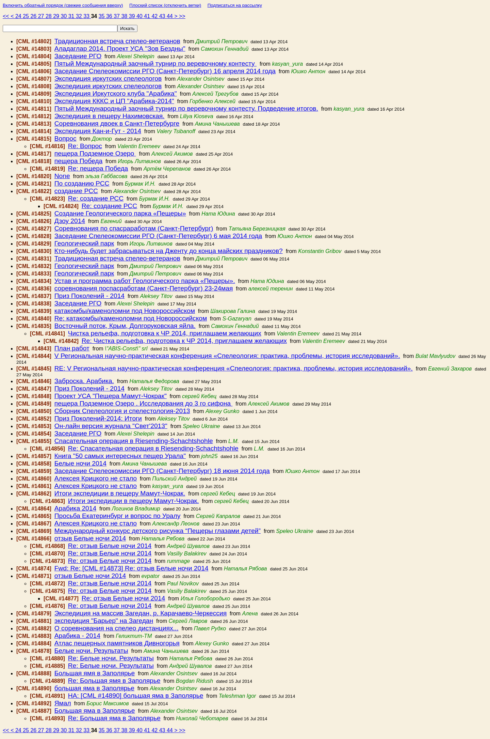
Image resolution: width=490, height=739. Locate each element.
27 (42, 16)
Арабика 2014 (75, 508)
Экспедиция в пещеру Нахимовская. (109, 116)
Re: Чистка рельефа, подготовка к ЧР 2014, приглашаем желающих (184, 340)
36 (110, 16)
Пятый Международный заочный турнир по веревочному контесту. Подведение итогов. (186, 108)
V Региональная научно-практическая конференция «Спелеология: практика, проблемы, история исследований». (227, 355)
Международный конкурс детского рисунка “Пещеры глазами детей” (157, 530)
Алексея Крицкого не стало (95, 478)
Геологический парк (84, 243)
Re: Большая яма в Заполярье (114, 718)
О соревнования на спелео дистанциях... (116, 628)
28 (49, 16)
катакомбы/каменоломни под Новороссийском (124, 310)
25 (26, 16)
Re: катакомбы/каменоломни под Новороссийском (130, 318)
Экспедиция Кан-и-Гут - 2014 (97, 131)
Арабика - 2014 (77, 635)
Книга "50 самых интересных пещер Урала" (120, 455)
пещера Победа (78, 160)
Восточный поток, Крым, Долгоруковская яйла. (125, 325)
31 (72, 16)
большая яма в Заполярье (94, 688)
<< (7, 16)
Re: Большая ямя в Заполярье (114, 680)
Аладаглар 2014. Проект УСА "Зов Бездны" (119, 48)
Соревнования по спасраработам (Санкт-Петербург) (133, 228)
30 (64, 16)
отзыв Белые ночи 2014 (90, 538)
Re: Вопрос (85, 146)
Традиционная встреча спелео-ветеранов (117, 41)
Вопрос (65, 138)
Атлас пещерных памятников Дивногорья (117, 643)
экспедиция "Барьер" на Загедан (103, 620)
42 (155, 16)
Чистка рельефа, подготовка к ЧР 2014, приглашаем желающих (164, 333)
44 (170, 16)
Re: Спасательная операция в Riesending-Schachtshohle (153, 448)
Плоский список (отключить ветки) (165, 5)
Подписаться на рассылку (235, 5)
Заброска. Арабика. (84, 380)
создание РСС (76, 190)
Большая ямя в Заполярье (94, 673)
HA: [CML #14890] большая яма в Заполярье (135, 695)
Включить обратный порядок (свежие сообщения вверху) (63, 5)
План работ (71, 348)
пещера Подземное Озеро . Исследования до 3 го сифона (143, 403)
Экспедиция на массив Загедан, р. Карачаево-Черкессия (140, 613)
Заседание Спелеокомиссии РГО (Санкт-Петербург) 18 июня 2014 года (162, 470)
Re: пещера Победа (98, 168)
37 (117, 16)
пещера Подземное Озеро (95, 153)
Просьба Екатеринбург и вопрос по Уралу (117, 515)
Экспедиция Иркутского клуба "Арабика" (115, 93)
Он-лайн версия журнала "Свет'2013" (110, 425)
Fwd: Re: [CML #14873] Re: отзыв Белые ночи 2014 (131, 568)
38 (125, 16)
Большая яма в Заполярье (94, 710)
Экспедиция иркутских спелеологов (108, 78)
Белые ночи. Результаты (91, 650)
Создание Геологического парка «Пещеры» (120, 213)
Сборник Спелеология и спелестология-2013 (122, 410)
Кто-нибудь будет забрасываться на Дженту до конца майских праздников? (168, 250)
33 (87, 16)
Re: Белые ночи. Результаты (111, 658)
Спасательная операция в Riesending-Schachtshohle (133, 440)
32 (79, 16)
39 (132, 16)
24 (19, 16)
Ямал (62, 703)
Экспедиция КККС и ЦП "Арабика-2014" (114, 101)
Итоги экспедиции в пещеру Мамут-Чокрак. (119, 493)
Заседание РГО (77, 56)
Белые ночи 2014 (80, 463)
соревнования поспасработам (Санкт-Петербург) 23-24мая (143, 288)
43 (163, 16)
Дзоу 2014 (69, 220)
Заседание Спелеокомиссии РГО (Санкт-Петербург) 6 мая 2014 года (158, 235)
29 (57, 16)
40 (140, 16)
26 (34, 16)
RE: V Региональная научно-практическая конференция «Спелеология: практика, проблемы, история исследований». (233, 368)
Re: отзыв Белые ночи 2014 (110, 545)
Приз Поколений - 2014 (89, 295)
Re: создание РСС (96, 198)
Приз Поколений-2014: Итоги (98, 418)
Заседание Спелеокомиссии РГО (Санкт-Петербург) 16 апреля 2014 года (165, 71)
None (62, 175)
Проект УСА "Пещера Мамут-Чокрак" (110, 395)
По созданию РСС (82, 183)
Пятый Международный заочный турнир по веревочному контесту (155, 63)
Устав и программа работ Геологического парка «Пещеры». (144, 280)
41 (147, 16)
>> (182, 16)
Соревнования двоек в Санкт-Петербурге (117, 123)
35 (102, 16)
